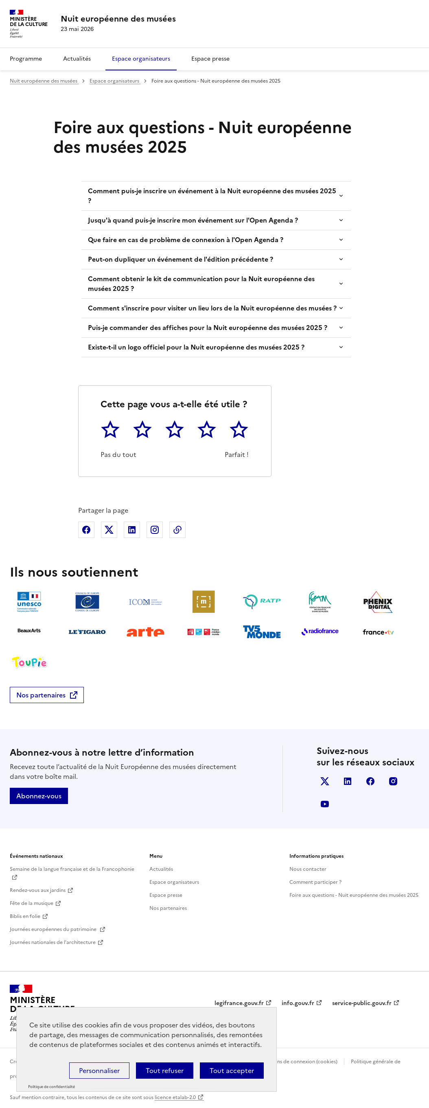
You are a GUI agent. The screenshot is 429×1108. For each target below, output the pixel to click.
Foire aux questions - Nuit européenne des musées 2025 (353, 895)
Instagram (393, 781)
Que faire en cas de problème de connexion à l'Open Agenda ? (185, 240)
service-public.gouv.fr (362, 1003)
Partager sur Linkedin (132, 530)
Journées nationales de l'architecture (53, 942)
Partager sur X (109, 530)
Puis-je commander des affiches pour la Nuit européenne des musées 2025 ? (207, 327)
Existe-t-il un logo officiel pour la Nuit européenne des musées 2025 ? (196, 347)
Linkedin (347, 781)
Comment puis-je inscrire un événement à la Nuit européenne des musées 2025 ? (212, 195)
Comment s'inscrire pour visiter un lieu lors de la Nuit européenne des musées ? (212, 308)
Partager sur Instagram (155, 530)
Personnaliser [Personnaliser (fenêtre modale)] (99, 1070)
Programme (26, 59)
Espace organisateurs (141, 59)
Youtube (325, 804)
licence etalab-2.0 (175, 1097)
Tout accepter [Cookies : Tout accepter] (232, 1070)
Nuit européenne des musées (44, 81)
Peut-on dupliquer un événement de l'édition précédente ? (180, 259)
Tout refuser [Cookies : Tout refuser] (165, 1070)
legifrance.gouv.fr (239, 1003)
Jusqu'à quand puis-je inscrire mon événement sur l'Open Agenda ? (193, 220)
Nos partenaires (41, 695)
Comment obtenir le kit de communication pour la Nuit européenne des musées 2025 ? (201, 283)
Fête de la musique (31, 903)
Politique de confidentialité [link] (51, 1087)
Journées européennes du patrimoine (54, 929)
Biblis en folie (25, 916)
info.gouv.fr (298, 1003)
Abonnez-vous (38, 796)
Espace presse (210, 59)
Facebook (370, 781)
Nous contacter (307, 869)
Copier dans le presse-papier (177, 530)
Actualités (77, 59)
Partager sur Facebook (86, 530)
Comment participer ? (315, 882)
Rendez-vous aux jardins (38, 890)
